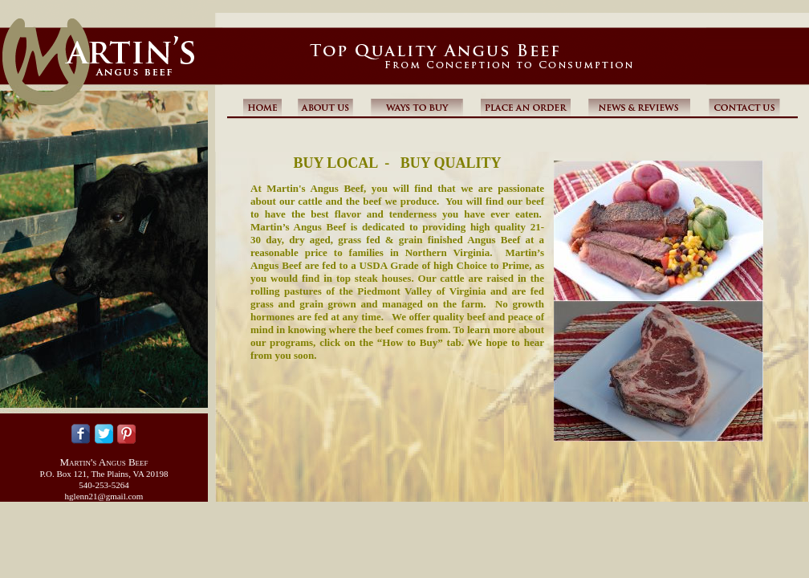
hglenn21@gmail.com (104, 496)
